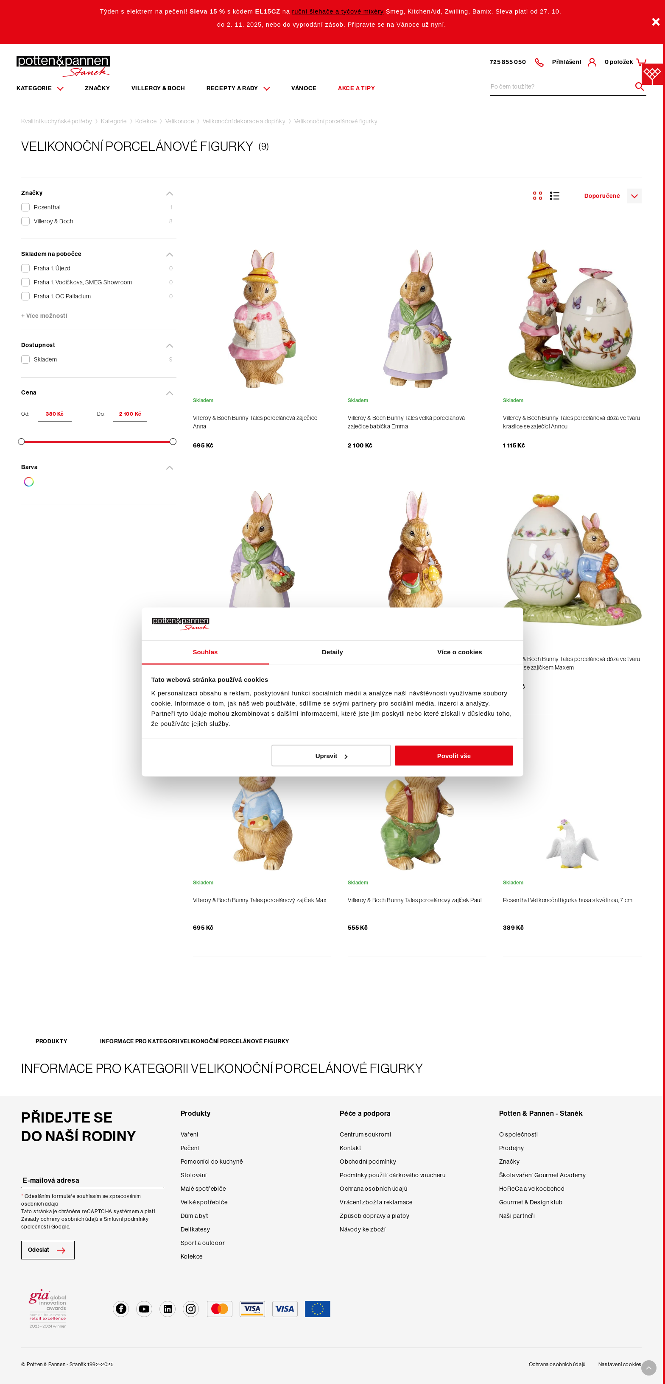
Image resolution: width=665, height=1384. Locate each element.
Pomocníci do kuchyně (212, 1161)
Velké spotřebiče (204, 1202)
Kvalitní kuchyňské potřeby (56, 121)
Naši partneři (517, 1215)
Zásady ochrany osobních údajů (59, 1219)
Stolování (194, 1175)
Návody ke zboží (363, 1229)
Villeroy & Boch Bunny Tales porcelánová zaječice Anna (255, 422)
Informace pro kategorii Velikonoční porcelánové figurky (194, 1041)
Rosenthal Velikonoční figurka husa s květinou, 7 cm (568, 900)
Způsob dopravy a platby (374, 1215)
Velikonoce (179, 121)
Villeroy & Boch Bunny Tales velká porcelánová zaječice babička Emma (406, 422)
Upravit (332, 755)
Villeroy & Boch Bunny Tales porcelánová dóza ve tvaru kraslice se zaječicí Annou (571, 422)
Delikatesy (195, 1229)
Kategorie (114, 121)
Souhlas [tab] (205, 651)
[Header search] (636, 86)
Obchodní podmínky (368, 1161)
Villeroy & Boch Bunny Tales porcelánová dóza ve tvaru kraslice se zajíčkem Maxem (571, 663)
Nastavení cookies (620, 1364)
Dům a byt (194, 1215)
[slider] (21, 441)
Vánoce (304, 88)
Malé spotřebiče (203, 1188)
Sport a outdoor (203, 1242)
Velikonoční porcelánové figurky (336, 121)
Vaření (189, 1134)
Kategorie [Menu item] (40, 88)
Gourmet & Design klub (531, 1202)
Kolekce (146, 121)
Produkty (51, 1041)
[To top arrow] (649, 1368)
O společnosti (518, 1134)
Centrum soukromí (365, 1134)
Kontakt (350, 1148)
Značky (97, 88)
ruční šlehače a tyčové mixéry (338, 11)
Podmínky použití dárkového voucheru (393, 1175)
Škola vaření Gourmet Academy (542, 1175)
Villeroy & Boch (158, 88)
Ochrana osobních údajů (374, 1188)
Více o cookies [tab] (459, 651)
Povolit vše (454, 755)
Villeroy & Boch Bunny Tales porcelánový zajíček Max (260, 900)
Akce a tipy (356, 88)
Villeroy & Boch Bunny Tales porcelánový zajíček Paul (414, 900)
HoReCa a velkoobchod (532, 1188)
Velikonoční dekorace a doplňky (244, 121)
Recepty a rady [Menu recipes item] (238, 88)
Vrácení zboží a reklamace (376, 1202)
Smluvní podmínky (126, 1219)
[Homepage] (63, 65)
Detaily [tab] (332, 651)
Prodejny (511, 1148)
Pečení (190, 1148)
